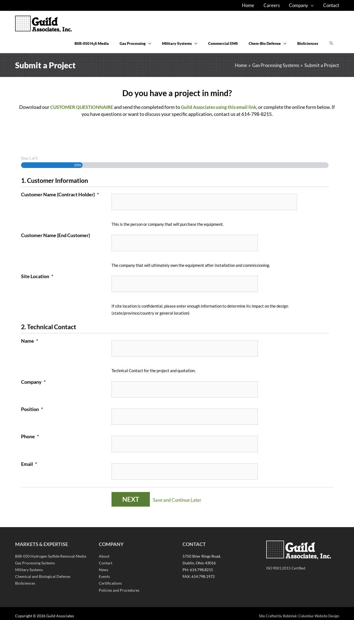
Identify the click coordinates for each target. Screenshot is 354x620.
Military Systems (29, 564)
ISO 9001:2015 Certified (286, 563)
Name (29, 343)
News (103, 564)
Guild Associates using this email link (222, 113)
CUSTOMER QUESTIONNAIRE (82, 113)
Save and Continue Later (180, 495)
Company (33, 382)
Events (104, 571)
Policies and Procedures (119, 585)
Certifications (110, 578)
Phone (30, 434)
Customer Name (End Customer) (55, 240)
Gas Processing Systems (35, 558)
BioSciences (25, 578)
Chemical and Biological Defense (42, 571)
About (104, 551)
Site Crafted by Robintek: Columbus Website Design (295, 611)
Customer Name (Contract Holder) (60, 200)
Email (29, 460)
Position (32, 408)
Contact (105, 558)
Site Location (37, 279)
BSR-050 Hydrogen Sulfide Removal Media (50, 551)
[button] (331, 47)
